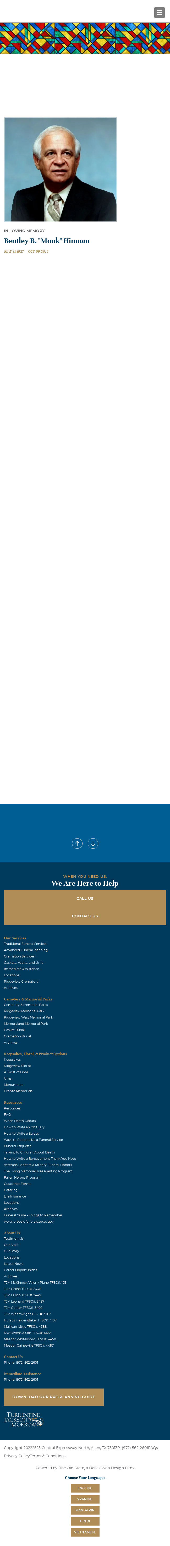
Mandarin (85, 1510)
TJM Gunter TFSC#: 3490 (23, 1307)
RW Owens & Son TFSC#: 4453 (28, 1333)
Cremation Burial (17, 1036)
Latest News (13, 1263)
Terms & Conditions (47, 1456)
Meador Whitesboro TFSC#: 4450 (30, 1339)
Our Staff (11, 1244)
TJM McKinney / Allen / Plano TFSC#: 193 (35, 1282)
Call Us (85, 899)
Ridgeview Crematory (21, 981)
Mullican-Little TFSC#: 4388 (25, 1326)
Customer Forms (17, 1183)
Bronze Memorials (18, 1091)
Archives (11, 987)
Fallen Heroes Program (22, 1177)
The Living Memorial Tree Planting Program (38, 1171)
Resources (12, 1108)
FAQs (153, 1448)
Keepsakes (12, 1059)
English (85, 1488)
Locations (11, 975)
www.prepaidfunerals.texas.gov (29, 1221)
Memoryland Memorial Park (26, 1023)
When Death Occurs (20, 1121)
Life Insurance (15, 1196)
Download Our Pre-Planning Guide (53, 1397)
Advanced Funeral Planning (26, 950)
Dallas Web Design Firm (111, 1468)
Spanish (84, 1499)
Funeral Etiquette (17, 1146)
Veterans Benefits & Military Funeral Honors (38, 1165)
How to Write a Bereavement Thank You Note (40, 1158)
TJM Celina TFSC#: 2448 (22, 1289)
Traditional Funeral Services (25, 943)
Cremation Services (19, 956)
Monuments (13, 1084)
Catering (11, 1190)
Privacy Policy (17, 1456)
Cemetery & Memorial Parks (26, 1004)
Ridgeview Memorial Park (24, 1011)
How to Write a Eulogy (22, 1133)
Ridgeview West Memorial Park (28, 1017)
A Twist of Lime (16, 1072)
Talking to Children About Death (29, 1152)
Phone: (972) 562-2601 (21, 1362)
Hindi (85, 1521)
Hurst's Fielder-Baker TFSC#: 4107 (30, 1320)
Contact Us (85, 916)
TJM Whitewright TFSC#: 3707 (27, 1314)
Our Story (11, 1251)
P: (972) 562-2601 (132, 1448)
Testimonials (14, 1238)
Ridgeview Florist (17, 1066)
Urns (8, 1078)
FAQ (7, 1114)
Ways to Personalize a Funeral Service (33, 1139)
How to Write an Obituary (24, 1127)
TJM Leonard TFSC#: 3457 (24, 1301)
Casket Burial (14, 1030)
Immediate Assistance (21, 969)
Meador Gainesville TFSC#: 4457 (29, 1345)
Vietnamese (85, 1532)
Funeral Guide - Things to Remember (33, 1215)
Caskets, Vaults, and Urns (23, 962)
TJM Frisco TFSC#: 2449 (22, 1295)
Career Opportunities (20, 1270)
